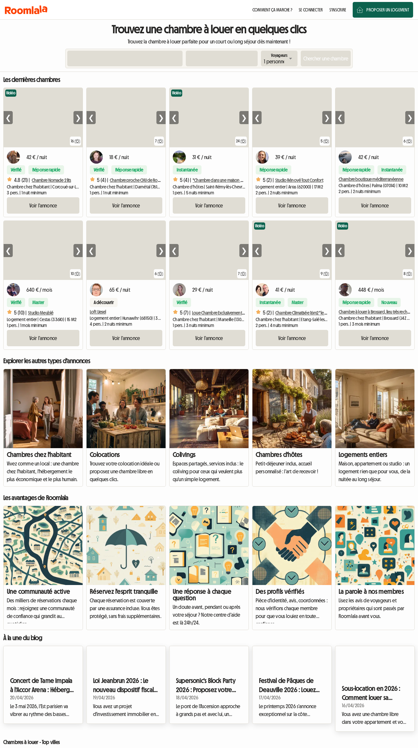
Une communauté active (38, 591)
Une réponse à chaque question (202, 594)
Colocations (105, 454)
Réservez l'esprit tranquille (124, 591)
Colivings (184, 454)
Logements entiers (363, 454)
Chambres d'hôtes (279, 454)
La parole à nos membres (371, 591)
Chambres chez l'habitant (39, 454)
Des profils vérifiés (280, 591)
